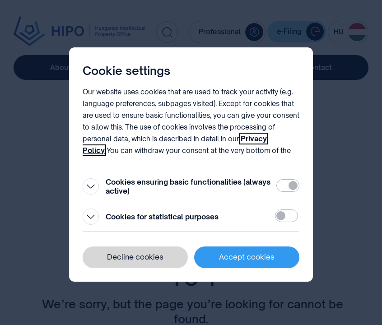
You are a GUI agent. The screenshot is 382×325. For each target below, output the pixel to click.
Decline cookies (135, 256)
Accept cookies (247, 256)
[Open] (91, 186)
